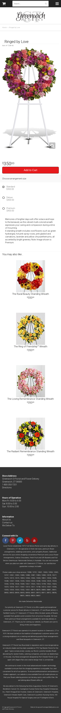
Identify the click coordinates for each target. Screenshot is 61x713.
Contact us (7, 522)
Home (4, 27)
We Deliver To (8, 525)
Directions (7, 487)
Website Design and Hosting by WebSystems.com (44, 707)
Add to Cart (30, 170)
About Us (6, 519)
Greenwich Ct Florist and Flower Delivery (31, 17)
